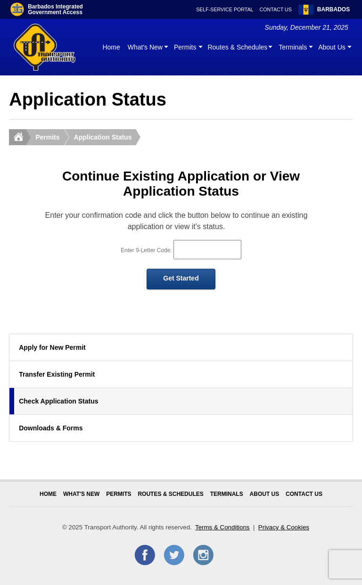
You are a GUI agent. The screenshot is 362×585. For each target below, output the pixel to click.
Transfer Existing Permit (57, 374)
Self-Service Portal (224, 9)
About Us (332, 47)
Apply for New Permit (52, 347)
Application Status (103, 137)
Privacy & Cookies (283, 527)
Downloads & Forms (50, 428)
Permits (185, 47)
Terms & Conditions (222, 527)
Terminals (293, 47)
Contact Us (276, 9)
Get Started (180, 278)
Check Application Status (58, 401)
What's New (145, 47)
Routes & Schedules (237, 47)
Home (111, 47)
